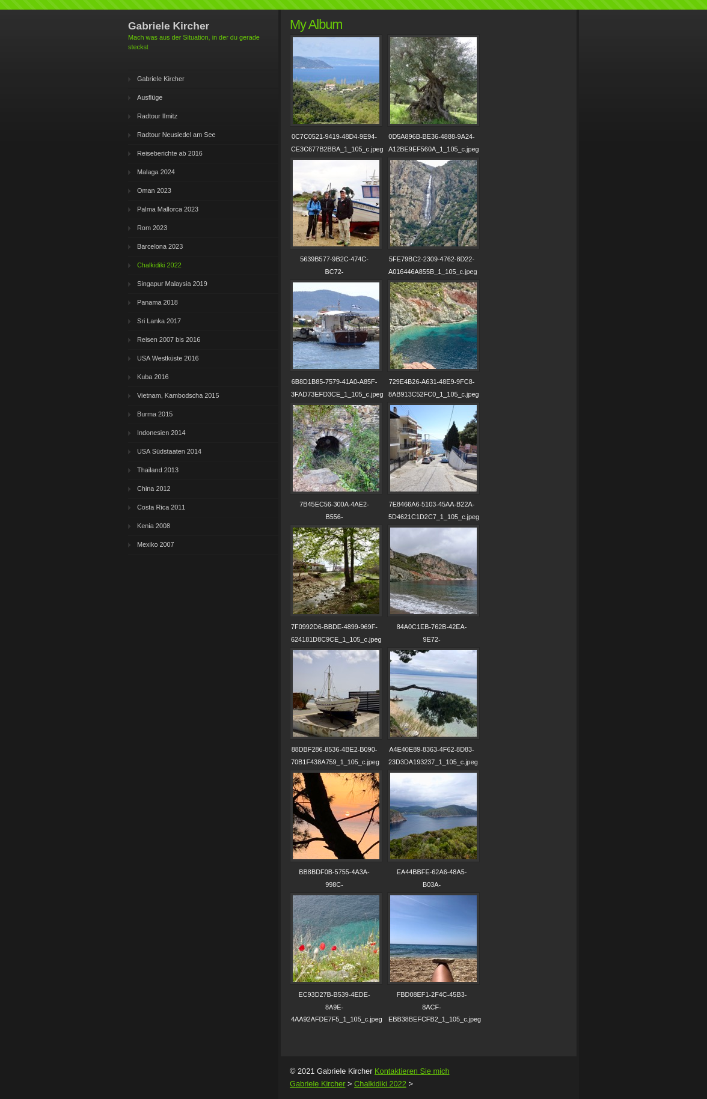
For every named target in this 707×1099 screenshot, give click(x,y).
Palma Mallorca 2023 (167, 209)
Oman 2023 (154, 190)
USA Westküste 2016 (168, 358)
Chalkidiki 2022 (159, 265)
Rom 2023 (152, 227)
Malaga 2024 (156, 171)
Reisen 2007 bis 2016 (168, 339)
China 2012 (154, 488)
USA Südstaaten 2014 (169, 451)
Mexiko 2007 (155, 544)
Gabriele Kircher (161, 78)
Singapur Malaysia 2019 (172, 283)
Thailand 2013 (158, 469)
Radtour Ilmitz (157, 116)
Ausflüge (149, 97)
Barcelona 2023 (160, 246)
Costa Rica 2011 (161, 507)
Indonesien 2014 (161, 432)
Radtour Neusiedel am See (176, 134)
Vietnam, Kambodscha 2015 (178, 395)
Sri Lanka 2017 (159, 320)
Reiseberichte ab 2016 (170, 153)
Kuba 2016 (153, 376)
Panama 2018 (157, 302)
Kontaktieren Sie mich (412, 1071)
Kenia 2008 (153, 525)
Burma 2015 (155, 414)
